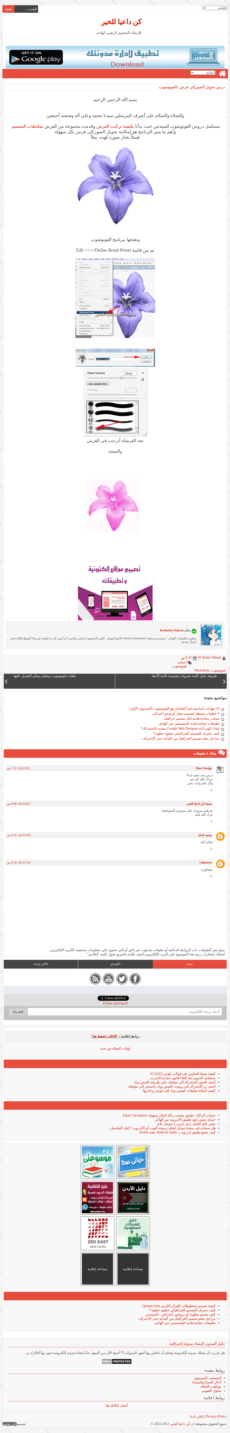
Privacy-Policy (216, 1416)
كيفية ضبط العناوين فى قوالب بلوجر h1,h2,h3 (182, 1074)
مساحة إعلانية (133, 1269)
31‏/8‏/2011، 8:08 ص (18, 803)
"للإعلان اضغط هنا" (104, 1036)
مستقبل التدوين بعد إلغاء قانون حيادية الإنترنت (182, 1078)
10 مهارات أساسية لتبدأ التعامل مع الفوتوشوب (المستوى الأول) (174, 708)
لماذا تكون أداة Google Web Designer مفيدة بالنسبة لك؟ (179, 728)
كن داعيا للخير (121, 22)
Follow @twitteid (115, 1003)
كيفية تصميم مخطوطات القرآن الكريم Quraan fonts (178, 1306)
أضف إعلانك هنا (116, 1405)
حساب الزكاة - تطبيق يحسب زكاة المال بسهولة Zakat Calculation (168, 1115)
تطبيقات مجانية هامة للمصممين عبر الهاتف (188, 723)
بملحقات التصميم (26, 126)
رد (211, 789)
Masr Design (203, 768)
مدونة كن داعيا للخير (199, 803)
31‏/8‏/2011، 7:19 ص (18, 768)
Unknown (205, 862)
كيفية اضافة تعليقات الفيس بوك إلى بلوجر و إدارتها (179, 1091)
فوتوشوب (218, 670)
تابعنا (189, 964)
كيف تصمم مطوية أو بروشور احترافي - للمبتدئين (180, 1314)
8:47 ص (186, 658)
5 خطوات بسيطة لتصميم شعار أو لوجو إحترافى (185, 713)
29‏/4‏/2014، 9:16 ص (18, 835)
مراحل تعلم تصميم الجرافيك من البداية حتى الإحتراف (180, 738)
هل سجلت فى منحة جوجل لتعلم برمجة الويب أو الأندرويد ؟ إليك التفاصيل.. (161, 1128)
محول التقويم (211, 1391)
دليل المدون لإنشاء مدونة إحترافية (197, 1343)
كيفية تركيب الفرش (114, 126)
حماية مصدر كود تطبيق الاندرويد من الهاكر (185, 1119)
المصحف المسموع (207, 1378)
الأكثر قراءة (40, 964)
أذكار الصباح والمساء (206, 1382)
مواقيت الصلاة (210, 1386)
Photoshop (201, 670)
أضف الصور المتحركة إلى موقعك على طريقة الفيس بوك (174, 1082)
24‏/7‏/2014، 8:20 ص (18, 862)
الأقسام (115, 964)
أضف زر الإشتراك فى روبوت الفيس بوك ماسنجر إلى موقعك (171, 1086)
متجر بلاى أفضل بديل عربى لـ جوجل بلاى (186, 1124)
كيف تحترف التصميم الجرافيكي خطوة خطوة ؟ (186, 733)
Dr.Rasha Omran (171, 630)
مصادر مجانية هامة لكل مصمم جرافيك (191, 718)
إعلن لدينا (196, 1416)
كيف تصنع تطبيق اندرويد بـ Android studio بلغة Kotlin (177, 1132)
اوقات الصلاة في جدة (115, 1048)
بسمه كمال (205, 835)
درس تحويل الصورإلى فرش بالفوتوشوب (192, 87)
